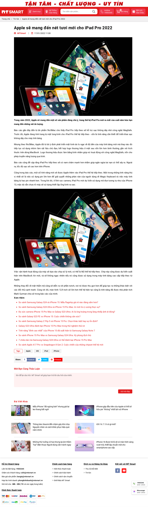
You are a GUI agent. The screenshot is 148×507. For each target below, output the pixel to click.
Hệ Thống (53, 11)
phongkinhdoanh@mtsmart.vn (30, 480)
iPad (46, 351)
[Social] (117, 470)
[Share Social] (28, 359)
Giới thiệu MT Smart (62, 480)
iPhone (56, 351)
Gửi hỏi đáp (125, 391)
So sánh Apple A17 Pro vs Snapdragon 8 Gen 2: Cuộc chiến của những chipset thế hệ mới (61, 344)
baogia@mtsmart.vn (25, 476)
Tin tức (16, 19)
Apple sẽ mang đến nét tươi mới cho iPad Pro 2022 (43, 19)
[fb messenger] (139, 491)
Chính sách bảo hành (62, 473)
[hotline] (139, 484)
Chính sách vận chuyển (63, 476)
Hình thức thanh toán (62, 469)
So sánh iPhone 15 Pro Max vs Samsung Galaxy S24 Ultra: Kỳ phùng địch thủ (55, 335)
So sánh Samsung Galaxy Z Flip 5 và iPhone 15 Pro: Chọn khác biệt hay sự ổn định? (58, 321)
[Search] (93, 11)
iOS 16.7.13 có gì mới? (106, 424)
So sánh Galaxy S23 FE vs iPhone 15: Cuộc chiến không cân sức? (49, 316)
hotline (108, 11)
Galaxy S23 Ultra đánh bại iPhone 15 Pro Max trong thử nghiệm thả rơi (52, 326)
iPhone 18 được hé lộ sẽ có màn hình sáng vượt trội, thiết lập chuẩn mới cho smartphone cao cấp (114, 445)
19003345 (20, 469)
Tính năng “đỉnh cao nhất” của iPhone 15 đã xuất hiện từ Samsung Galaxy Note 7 (57, 330)
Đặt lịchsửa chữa (140, 11)
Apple (28, 351)
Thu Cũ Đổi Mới (91, 469)
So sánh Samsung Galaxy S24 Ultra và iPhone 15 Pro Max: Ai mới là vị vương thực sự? (59, 307)
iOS (37, 351)
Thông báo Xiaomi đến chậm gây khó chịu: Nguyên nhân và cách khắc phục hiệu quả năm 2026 (51, 427)
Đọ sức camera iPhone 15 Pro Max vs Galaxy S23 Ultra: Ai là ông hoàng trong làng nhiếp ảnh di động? (67, 312)
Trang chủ (6, 19)
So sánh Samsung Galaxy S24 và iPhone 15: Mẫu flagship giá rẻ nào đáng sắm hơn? (58, 302)
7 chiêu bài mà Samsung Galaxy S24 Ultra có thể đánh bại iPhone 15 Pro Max (55, 340)
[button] (35, 12)
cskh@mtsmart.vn (28, 473)
